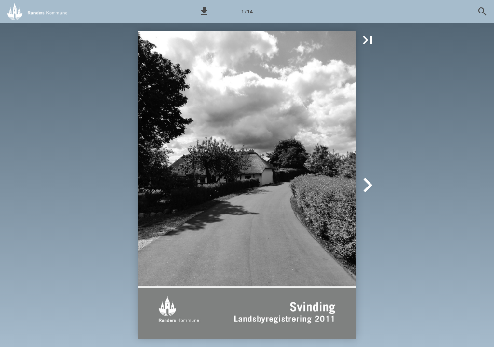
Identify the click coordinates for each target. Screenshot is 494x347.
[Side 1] (247, 11)
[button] (204, 11)
